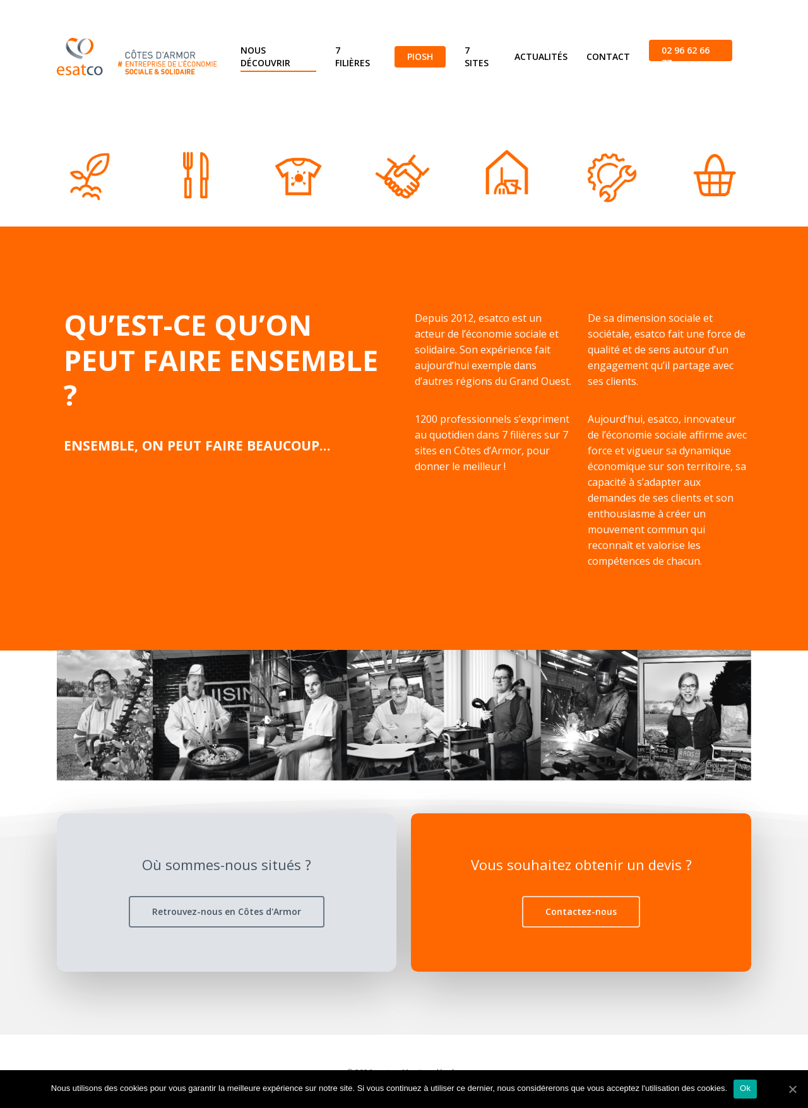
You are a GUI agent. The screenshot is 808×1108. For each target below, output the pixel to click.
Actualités (540, 56)
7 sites (477, 56)
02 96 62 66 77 (686, 56)
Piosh (420, 56)
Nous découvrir (265, 56)
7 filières (352, 56)
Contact (608, 56)
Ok (745, 1088)
